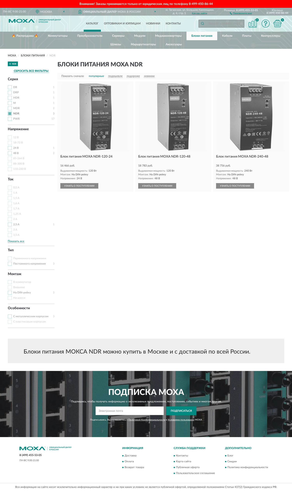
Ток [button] (10, 179)
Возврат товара (134, 467)
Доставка (130, 455)
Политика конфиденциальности (247, 467)
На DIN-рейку (22, 292)
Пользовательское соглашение (195, 473)
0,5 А (16, 187)
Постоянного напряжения (29, 263)
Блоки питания (201, 35)
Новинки (153, 23)
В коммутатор (22, 282)
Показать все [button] (16, 241)
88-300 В (18, 163)
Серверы (118, 35)
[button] (241, 13)
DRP (16, 92)
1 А (15, 193)
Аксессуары (174, 44)
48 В (16, 153)
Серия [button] (13, 79)
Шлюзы (115, 44)
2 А (15, 219)
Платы (246, 35)
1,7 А (16, 208)
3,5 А (16, 235)
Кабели (227, 35)
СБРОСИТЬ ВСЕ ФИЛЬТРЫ (31, 71)
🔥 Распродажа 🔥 (25, 35)
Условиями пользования (181, 420)
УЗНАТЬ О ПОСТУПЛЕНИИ (79, 186)
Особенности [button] (19, 308)
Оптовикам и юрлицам (122, 23)
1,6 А (16, 203)
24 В (16, 148)
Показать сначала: (72, 76)
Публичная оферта (188, 467)
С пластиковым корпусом (29, 321)
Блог (230, 455)
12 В (16, 137)
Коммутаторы (58, 35)
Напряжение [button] (18, 129)
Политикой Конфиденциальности (146, 420)
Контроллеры (270, 35)
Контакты (173, 23)
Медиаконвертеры (168, 35)
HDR (16, 97)
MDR (16, 108)
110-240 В (19, 169)
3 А (15, 229)
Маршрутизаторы (143, 44)
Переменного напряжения (29, 258)
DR (15, 87)
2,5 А (16, 224)
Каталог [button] (92, 23)
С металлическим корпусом (30, 316)
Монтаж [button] (14, 274)
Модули (139, 35)
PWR (16, 119)
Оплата (129, 461)
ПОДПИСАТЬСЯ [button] (181, 411)
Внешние (19, 287)
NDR (16, 113)
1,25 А (17, 214)
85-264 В (18, 158)
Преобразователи (89, 35)
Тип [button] (11, 250)
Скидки (232, 461)
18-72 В (18, 142)
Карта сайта (183, 461)
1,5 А (16, 198)
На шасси (19, 298)
